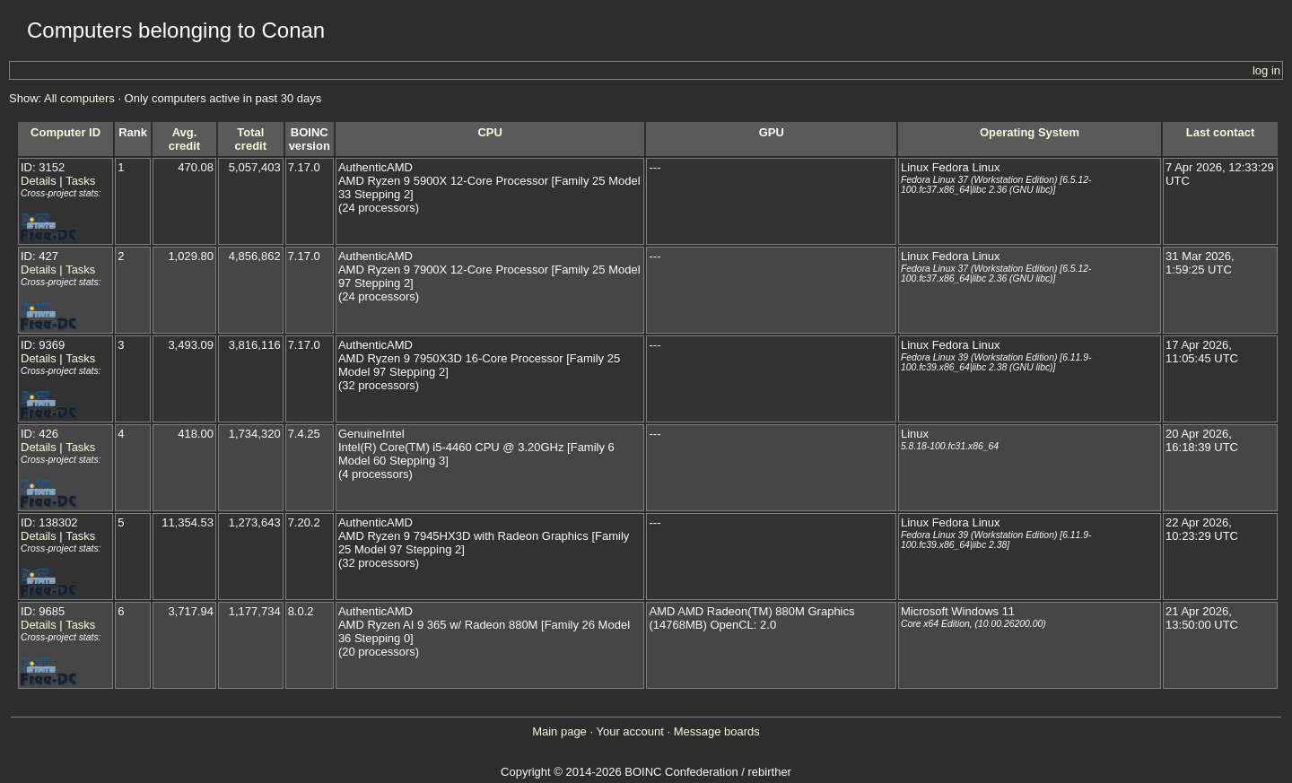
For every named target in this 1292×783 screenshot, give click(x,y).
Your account (629, 731)
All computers (79, 98)
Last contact (1220, 132)
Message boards (717, 731)
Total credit (250, 139)
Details (39, 180)
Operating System (1029, 132)
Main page (559, 731)
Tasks (80, 180)
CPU (489, 132)
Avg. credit (184, 139)
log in (1266, 70)
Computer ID (65, 132)
